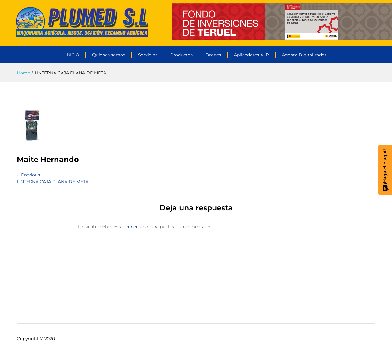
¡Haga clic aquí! (385, 170)
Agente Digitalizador (304, 55)
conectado (137, 226)
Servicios (147, 55)
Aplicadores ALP (251, 55)
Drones (213, 55)
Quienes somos (108, 55)
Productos (181, 55)
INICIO (72, 55)
